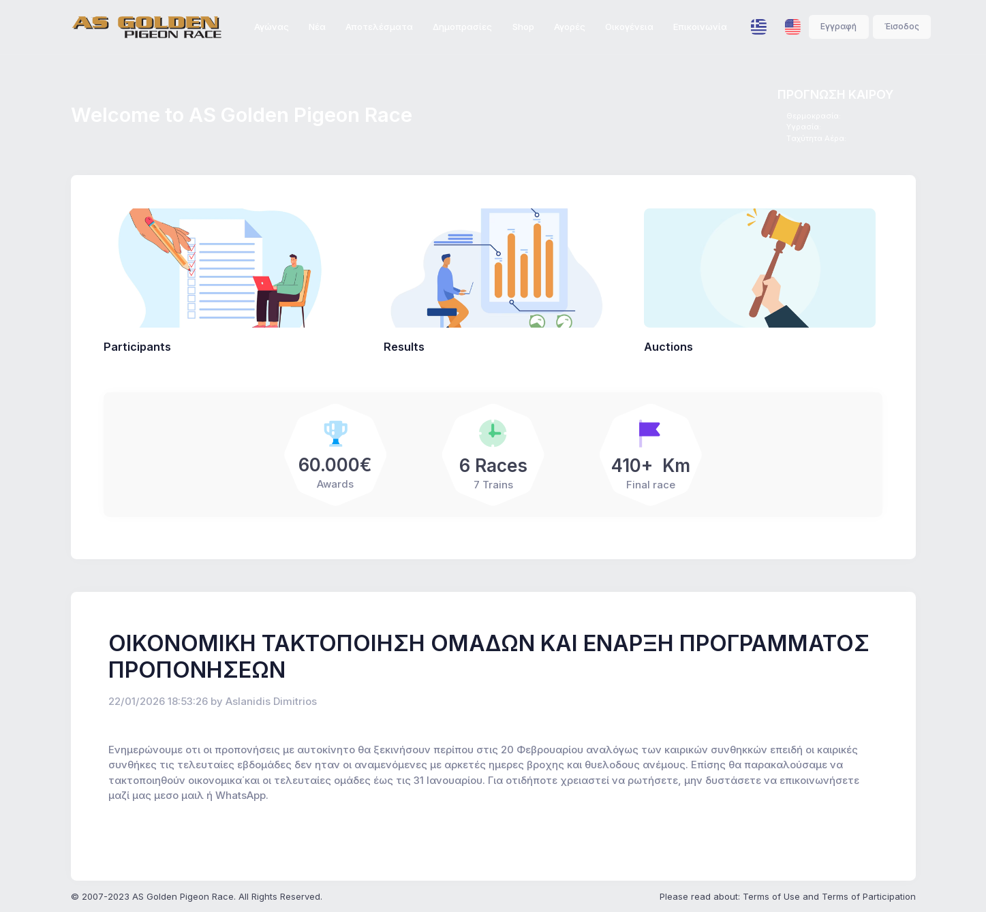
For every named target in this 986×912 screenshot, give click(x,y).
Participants (137, 346)
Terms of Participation (869, 896)
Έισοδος (901, 26)
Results (404, 346)
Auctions (668, 346)
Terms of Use (771, 896)
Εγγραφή (838, 26)
